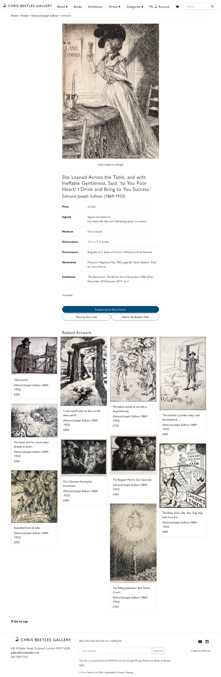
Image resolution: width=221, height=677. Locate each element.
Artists (25, 15)
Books (78, 6)
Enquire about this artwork (110, 309)
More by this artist (86, 317)
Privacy (121, 672)
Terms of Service (162, 660)
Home (14, 15)
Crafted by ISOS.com (200, 650)
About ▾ (62, 6)
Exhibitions (95, 6)
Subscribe (158, 650)
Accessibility (110, 672)
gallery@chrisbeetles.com (25, 652)
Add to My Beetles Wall (135, 317)
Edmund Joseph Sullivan (45, 15)
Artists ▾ (114, 6)
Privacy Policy (142, 660)
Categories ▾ (135, 6)
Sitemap (129, 672)
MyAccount (159, 6)
